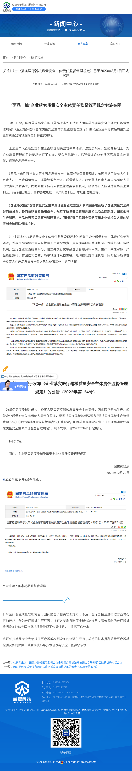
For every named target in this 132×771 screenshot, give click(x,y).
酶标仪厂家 (33, 709)
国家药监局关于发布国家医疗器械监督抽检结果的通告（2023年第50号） (56, 666)
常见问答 (115, 43)
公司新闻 (16, 43)
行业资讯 (49, 43)
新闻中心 (20, 57)
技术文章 (82, 43)
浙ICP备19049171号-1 (48, 762)
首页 (6, 57)
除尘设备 (75, 713)
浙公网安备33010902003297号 (78, 762)
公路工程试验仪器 (50, 709)
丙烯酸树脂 (109, 709)
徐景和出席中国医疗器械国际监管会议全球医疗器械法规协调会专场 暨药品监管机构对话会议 (67, 662)
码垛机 (22, 709)
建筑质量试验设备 (70, 709)
